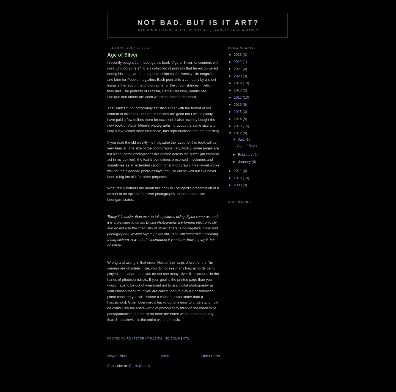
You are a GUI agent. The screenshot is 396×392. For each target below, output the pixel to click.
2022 (238, 62)
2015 (238, 112)
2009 (238, 185)
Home (164, 356)
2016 (238, 104)
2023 (238, 54)
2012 (238, 133)
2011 (238, 171)
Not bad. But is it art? (198, 22)
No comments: (178, 338)
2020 (238, 76)
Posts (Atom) (139, 366)
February (246, 154)
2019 (238, 83)
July (242, 139)
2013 (238, 126)
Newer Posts (117, 356)
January (245, 162)
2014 (238, 119)
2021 (238, 69)
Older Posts (210, 356)
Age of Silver (122, 55)
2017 (238, 97)
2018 (238, 90)
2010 (238, 178)
